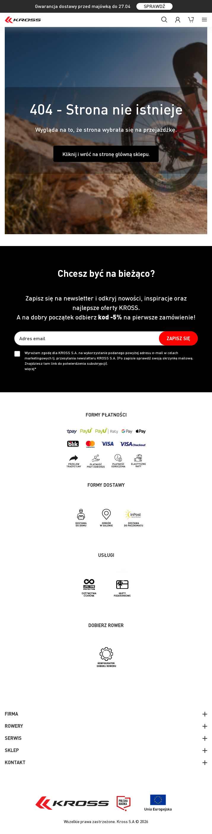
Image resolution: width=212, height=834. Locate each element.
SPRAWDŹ (154, 6)
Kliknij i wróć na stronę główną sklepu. (106, 153)
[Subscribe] (178, 338)
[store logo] (23, 20)
